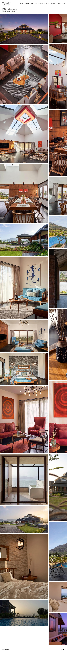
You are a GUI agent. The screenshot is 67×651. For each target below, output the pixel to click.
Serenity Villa (6, 8)
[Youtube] (63, 649)
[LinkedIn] (65, 649)
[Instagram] (62, 649)
